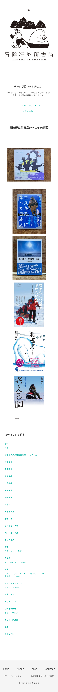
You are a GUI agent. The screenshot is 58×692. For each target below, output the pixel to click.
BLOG (34, 669)
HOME (6, 669)
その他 (17, 576)
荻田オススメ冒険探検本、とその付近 (21, 455)
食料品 (7, 576)
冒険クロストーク (12, 587)
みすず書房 (9, 512)
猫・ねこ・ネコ (11, 526)
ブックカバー (19, 574)
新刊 (7, 444)
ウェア (15, 613)
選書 (7, 627)
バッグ (7, 574)
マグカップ (34, 574)
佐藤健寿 (8, 490)
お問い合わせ (29, 111)
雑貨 (7, 569)
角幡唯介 (8, 469)
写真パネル (9, 595)
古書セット (9, 551)
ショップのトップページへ (29, 106)
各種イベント (10, 634)
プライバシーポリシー (13, 676)
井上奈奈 (8, 462)
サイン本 (8, 519)
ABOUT (20, 669)
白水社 (7, 505)
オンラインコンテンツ (14, 583)
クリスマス (9, 540)
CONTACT (50, 669)
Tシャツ (24, 562)
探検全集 (8, 497)
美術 (20, 551)
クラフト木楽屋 (11, 620)
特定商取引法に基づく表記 (42, 676)
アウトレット (10, 602)
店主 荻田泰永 (11, 609)
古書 (7, 547)
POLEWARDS (11, 562)
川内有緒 (8, 483)
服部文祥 (8, 476)
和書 (7, 448)
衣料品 (7, 558)
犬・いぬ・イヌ (11, 533)
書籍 (7, 613)
